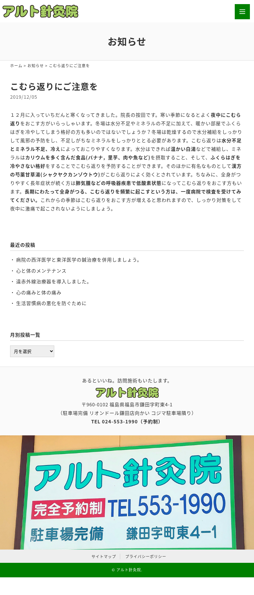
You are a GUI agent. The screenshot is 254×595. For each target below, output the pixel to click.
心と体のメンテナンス (41, 270)
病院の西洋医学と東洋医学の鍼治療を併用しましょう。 (79, 259)
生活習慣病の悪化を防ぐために (51, 303)
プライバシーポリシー (145, 556)
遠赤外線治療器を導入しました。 (54, 281)
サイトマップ (104, 556)
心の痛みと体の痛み (39, 292)
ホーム (16, 65)
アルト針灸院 (128, 570)
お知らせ (35, 65)
